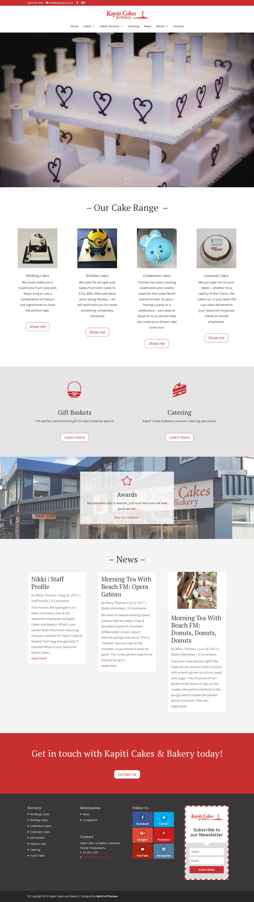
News (147, 26)
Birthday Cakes (39, 820)
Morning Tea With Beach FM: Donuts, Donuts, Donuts (196, 629)
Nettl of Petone (106, 896)
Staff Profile (39, 601)
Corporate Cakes (40, 832)
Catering (133, 26)
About (160, 26)
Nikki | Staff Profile (47, 583)
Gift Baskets (37, 837)
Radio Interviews (113, 608)
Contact (178, 26)
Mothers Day (38, 844)
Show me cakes (127, 136)
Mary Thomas (46, 595)
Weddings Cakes (40, 814)
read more (39, 658)
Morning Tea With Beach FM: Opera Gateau (126, 586)
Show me (38, 326)
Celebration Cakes (41, 826)
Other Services (109, 26)
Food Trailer (37, 855)
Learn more (74, 437)
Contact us (127, 774)
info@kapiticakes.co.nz (96, 857)
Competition (90, 820)
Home (74, 26)
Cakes (87, 26)
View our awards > (127, 517)
